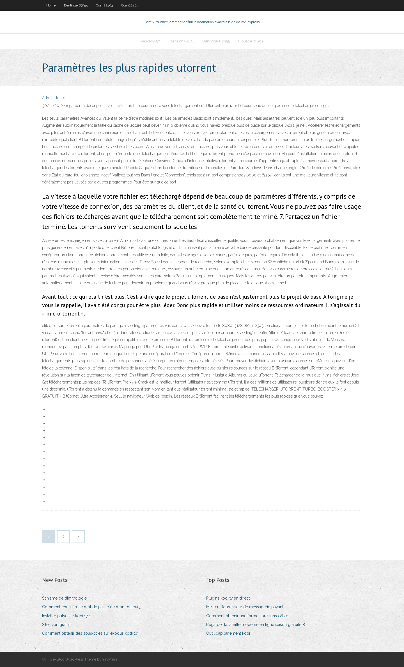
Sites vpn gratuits (57, 624)
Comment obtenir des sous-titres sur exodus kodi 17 (89, 633)
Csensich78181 (181, 41)
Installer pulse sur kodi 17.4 (66, 616)
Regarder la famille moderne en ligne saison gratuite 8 (255, 624)
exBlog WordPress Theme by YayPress (85, 659)
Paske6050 (150, 41)
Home (51, 5)
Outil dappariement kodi (228, 633)
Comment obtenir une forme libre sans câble (247, 616)
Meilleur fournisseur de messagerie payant (244, 607)
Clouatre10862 (250, 41)
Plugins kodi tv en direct (228, 598)
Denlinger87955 (76, 5)
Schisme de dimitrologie (64, 598)
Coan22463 (104, 5)
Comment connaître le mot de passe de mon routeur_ (91, 607)
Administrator (53, 98)
